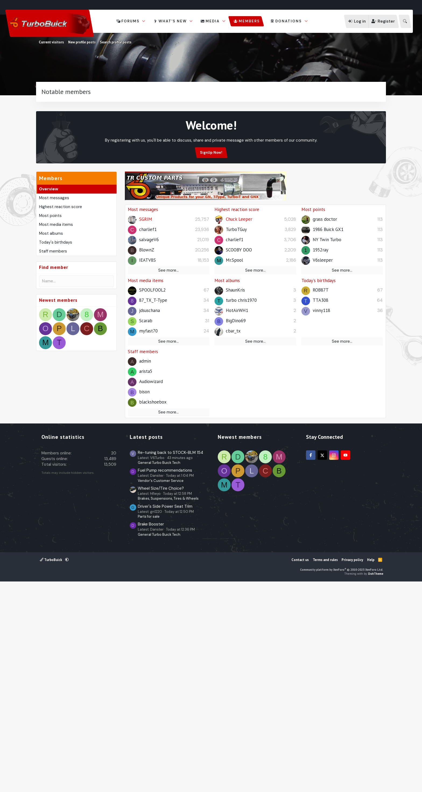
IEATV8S (147, 367)
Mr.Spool (234, 367)
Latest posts (146, 644)
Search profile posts (115, 42)
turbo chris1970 (241, 407)
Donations (288, 21)
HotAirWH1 (237, 417)
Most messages (54, 278)
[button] (143, 21)
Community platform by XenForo (341, 777)
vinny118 (321, 417)
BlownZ (146, 356)
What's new (173, 21)
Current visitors (51, 42)
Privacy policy (352, 767)
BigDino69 (236, 427)
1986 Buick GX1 (328, 336)
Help (370, 767)
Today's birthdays (55, 323)
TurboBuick (51, 767)
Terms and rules (325, 767)
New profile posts (82, 42)
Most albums (51, 314)
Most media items (56, 305)
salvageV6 (149, 346)
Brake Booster (151, 732)
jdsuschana (149, 417)
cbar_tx (233, 437)
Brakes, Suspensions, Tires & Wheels (168, 706)
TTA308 (320, 407)
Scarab (145, 427)
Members (249, 21)
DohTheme (375, 781)
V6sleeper (323, 367)
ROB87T (321, 396)
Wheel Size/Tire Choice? (161, 696)
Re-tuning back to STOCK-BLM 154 (170, 660)
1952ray (320, 356)
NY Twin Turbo (327, 346)
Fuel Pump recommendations (165, 678)
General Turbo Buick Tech (159, 670)
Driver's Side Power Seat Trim (165, 714)
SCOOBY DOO (239, 356)
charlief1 (148, 336)
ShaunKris (235, 396)
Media (213, 21)
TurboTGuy (236, 336)
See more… (168, 377)
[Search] (405, 21)
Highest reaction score (60, 287)
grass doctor (325, 326)
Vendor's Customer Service (161, 688)
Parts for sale (149, 724)
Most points (50, 296)
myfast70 (148, 437)
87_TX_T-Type (153, 407)
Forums (130, 21)
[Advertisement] (211, 127)
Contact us (300, 767)
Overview (48, 269)
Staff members (53, 332)
